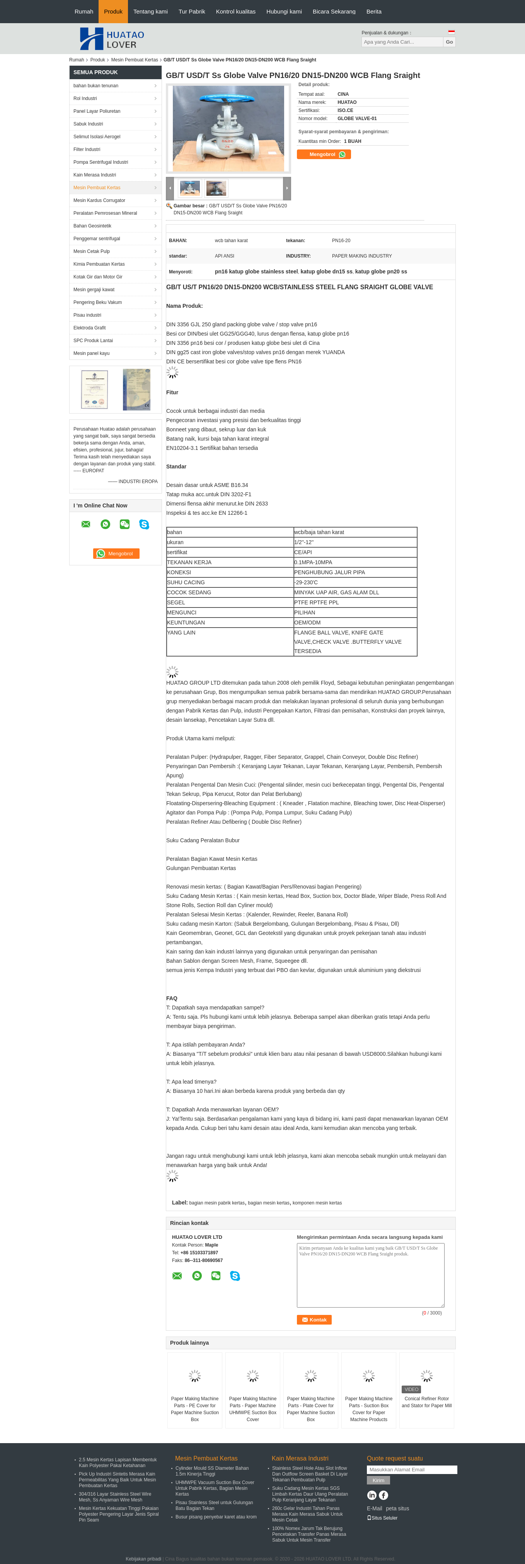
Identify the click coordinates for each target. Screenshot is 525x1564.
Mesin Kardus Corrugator (99, 200)
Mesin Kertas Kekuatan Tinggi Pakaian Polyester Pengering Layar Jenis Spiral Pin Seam (119, 1514)
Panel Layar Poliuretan (96, 111)
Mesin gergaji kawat (93, 289)
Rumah (84, 11)
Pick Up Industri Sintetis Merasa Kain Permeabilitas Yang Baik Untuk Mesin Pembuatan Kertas (117, 1479)
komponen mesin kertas (317, 1203)
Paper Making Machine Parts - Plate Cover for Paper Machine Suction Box (311, 1409)
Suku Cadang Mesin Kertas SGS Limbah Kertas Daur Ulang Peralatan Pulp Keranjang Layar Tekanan (310, 1494)
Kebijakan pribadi (143, 1559)
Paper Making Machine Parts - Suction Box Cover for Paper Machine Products (369, 1409)
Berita (374, 11)
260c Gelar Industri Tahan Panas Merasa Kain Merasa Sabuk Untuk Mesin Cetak (307, 1514)
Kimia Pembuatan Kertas (99, 264)
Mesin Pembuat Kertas (134, 60)
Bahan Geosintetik (92, 226)
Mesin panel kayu (91, 353)
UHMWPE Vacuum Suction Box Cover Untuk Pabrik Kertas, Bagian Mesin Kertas (215, 1488)
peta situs (397, 1508)
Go (449, 42)
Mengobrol (328, 154)
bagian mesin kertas (268, 1203)
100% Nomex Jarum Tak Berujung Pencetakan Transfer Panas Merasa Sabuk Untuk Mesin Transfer (309, 1534)
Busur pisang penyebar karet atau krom (216, 1517)
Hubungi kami (284, 11)
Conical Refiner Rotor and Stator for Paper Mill (427, 1402)
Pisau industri (87, 315)
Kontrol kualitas (236, 11)
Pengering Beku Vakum (97, 302)
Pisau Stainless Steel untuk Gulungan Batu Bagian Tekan (214, 1505)
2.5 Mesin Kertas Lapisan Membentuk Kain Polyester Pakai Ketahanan (118, 1462)
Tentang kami (150, 11)
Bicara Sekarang (334, 11)
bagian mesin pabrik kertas (217, 1203)
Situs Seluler (382, 1518)
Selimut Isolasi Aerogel (96, 136)
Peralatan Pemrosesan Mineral (105, 213)
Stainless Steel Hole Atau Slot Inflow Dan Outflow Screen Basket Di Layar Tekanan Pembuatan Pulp (310, 1474)
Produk (113, 11)
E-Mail (374, 1508)
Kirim (378, 1480)
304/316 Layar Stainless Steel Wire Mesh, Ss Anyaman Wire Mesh (115, 1497)
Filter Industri (86, 149)
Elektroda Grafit (89, 328)
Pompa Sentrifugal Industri (100, 162)
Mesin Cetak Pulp (91, 251)
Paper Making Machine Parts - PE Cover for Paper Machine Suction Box (195, 1409)
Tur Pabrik (192, 11)
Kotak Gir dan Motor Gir (98, 277)
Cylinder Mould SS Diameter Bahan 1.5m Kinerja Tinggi (212, 1471)
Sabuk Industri (88, 124)
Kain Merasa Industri (94, 175)
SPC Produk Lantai (93, 340)
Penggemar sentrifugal (96, 238)
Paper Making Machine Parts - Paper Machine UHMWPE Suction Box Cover (253, 1409)
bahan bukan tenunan (95, 85)
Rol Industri (85, 98)
